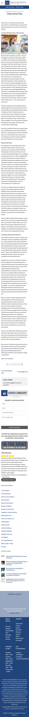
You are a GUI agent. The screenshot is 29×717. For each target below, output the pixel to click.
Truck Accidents (6, 493)
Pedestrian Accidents (7, 509)
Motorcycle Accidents (7, 497)
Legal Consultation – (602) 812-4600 (14, 7)
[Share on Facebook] (10, 364)
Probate (3, 546)
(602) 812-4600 (14, 613)
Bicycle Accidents (6, 506)
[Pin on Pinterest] (19, 364)
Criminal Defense (6, 528)
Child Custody (5, 525)
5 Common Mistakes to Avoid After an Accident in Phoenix (16, 574)
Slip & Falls (20, 11)
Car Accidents (5, 490)
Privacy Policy (20, 708)
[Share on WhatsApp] (7, 364)
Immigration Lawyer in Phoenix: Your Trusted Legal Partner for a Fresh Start (15, 580)
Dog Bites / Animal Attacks (9, 512)
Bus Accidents (5, 500)
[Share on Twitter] (13, 364)
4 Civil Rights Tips (22, 372)
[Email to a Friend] (16, 364)
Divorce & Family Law (7, 518)
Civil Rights (4, 537)
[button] (2, 3)
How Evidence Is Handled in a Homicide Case (14, 569)
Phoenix (7, 626)
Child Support (5, 522)
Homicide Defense (6, 531)
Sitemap (13, 708)
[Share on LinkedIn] (21, 364)
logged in (13, 383)
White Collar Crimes (7, 543)
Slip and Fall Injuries (7, 503)
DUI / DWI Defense (6, 540)
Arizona (7, 639)
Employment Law (6, 515)
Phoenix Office (14, 594)
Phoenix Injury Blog (11, 11)
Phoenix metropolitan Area (9, 631)
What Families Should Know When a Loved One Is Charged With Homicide (16, 563)
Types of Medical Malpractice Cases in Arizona (16, 557)
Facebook (10, 358)
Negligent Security (6, 534)
